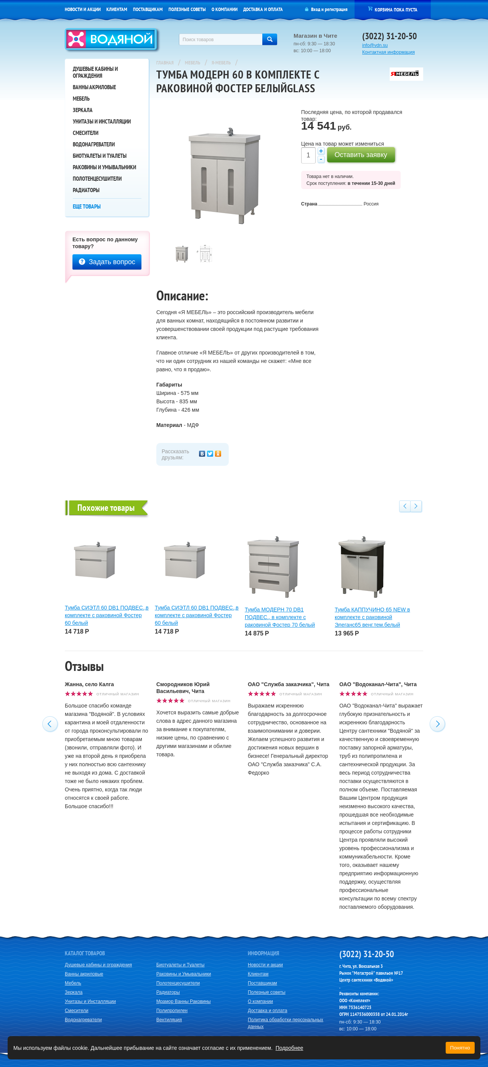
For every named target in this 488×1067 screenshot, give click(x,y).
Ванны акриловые (94, 87)
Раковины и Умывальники (104, 167)
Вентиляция (169, 1019)
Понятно (460, 1048)
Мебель (81, 98)
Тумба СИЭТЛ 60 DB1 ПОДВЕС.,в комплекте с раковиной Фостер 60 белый (107, 615)
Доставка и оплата (263, 9)
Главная (164, 62)
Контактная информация (388, 52)
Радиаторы (86, 190)
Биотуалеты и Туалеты (100, 155)
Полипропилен (172, 1010)
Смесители (85, 132)
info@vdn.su (375, 45)
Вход (315, 9)
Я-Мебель (221, 62)
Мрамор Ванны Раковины (183, 1001)
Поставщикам (148, 9)
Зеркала (83, 110)
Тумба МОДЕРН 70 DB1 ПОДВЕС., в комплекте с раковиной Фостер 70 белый (280, 617)
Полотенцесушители (97, 178)
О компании (225, 9)
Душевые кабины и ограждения (95, 72)
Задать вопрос (107, 262)
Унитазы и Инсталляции (102, 121)
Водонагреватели (94, 144)
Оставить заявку (361, 155)
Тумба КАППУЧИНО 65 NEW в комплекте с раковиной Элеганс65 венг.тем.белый (372, 617)
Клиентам (116, 9)
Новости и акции (83, 9)
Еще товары (87, 206)
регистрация (336, 9)
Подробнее (289, 1048)
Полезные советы (187, 9)
